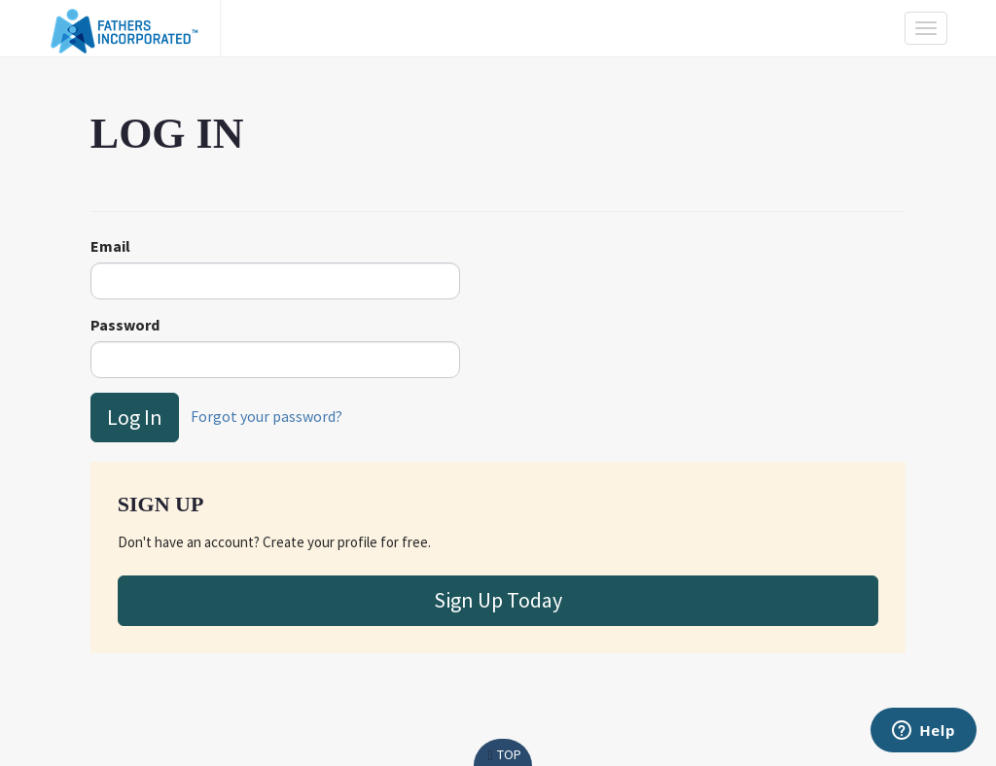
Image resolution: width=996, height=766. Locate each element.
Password (125, 324)
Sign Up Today (498, 599)
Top (502, 754)
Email (110, 246)
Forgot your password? (266, 415)
